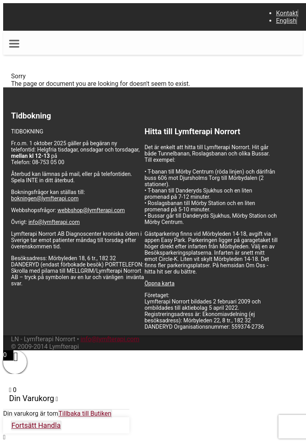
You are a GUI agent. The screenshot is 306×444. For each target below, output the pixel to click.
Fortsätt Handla (36, 425)
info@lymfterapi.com (54, 222)
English (286, 20)
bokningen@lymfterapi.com (44, 198)
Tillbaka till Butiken (85, 413)
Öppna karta (159, 283)
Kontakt (287, 13)
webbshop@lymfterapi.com (91, 210)
